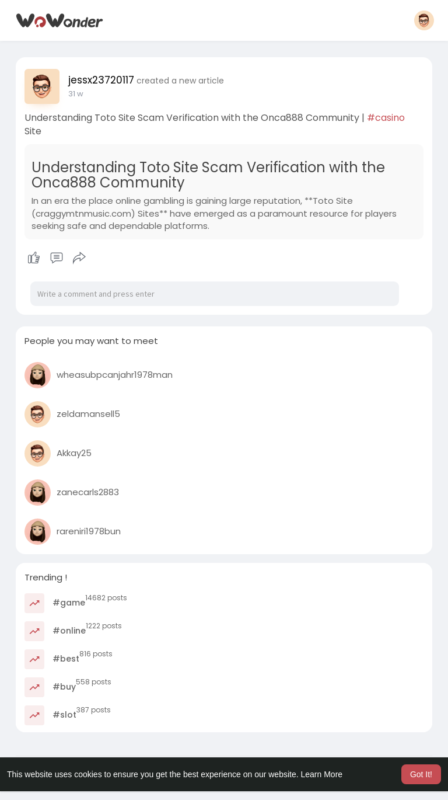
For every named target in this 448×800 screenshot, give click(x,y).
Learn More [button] (322, 774)
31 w (75, 93)
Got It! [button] (421, 774)
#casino (386, 117)
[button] (424, 20)
